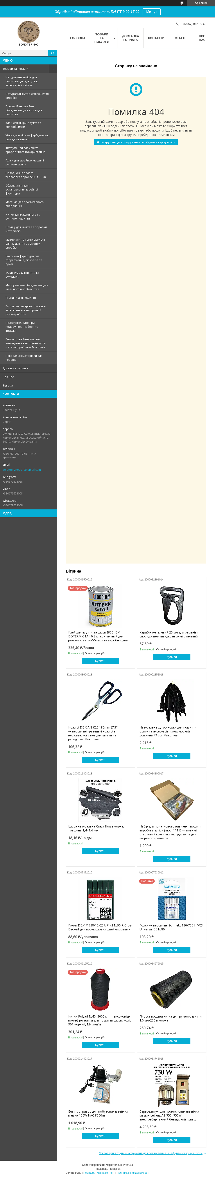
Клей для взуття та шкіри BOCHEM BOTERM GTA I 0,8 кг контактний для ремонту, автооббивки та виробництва (98, 636)
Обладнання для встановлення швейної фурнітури (21, 189)
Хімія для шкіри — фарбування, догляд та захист (26, 137)
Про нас (8, 377)
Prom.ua (128, 1164)
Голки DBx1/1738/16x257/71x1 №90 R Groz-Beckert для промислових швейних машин (100, 927)
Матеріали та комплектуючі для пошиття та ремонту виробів (25, 243)
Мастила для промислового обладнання (24, 204)
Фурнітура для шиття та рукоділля (22, 274)
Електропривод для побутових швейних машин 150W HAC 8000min (98, 1113)
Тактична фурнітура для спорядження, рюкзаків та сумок (23, 260)
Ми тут (151, 12)
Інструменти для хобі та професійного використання (25, 150)
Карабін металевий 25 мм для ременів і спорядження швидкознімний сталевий (169, 634)
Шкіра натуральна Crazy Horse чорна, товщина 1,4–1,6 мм (96, 828)
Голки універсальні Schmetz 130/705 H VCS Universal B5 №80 (171, 927)
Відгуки (8, 385)
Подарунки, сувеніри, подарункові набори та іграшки (21, 327)
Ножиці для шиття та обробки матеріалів (26, 229)
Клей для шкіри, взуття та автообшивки (23, 125)
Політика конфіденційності (133, 1172)
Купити (100, 661)
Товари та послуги (15, 69)
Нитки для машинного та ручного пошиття (22, 216)
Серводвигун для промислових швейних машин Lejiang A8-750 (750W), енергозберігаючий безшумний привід (169, 1115)
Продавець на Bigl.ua (107, 1168)
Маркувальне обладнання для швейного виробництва (26, 287)
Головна (77, 38)
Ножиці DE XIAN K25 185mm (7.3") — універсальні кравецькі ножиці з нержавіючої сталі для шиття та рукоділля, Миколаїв (95, 733)
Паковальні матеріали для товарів (23, 358)
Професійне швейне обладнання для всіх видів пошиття (23, 110)
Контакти (156, 38)
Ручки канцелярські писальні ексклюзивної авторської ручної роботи (25, 310)
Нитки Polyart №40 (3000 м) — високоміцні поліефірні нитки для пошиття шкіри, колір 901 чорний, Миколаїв (99, 1020)
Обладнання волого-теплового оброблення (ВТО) (25, 175)
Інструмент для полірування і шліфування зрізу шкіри (138, 142)
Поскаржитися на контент (99, 1172)
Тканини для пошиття (20, 298)
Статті (180, 38)
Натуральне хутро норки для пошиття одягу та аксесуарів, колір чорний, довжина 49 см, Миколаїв (168, 731)
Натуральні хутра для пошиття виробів (27, 96)
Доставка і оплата (15, 368)
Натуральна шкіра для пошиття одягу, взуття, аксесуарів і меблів (21, 81)
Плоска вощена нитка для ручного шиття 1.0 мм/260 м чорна (171, 1018)
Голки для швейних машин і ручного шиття (24, 162)
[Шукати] (52, 53)
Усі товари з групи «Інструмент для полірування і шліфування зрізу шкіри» (150, 1153)
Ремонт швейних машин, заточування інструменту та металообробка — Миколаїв (25, 343)
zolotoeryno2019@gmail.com (22, 470)
